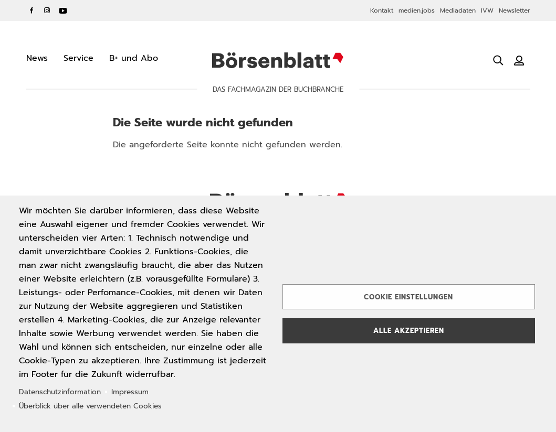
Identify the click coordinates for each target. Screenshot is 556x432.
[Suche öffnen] (498, 60)
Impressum (130, 391)
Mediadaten (458, 10)
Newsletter (514, 10)
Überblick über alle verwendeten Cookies (90, 406)
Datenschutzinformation (60, 391)
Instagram (47, 10)
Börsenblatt (277, 60)
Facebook (31, 10)
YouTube (63, 10)
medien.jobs (416, 10)
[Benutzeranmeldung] (519, 60)
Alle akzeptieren (408, 331)
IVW (487, 10)
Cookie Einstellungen (408, 297)
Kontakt (381, 10)
